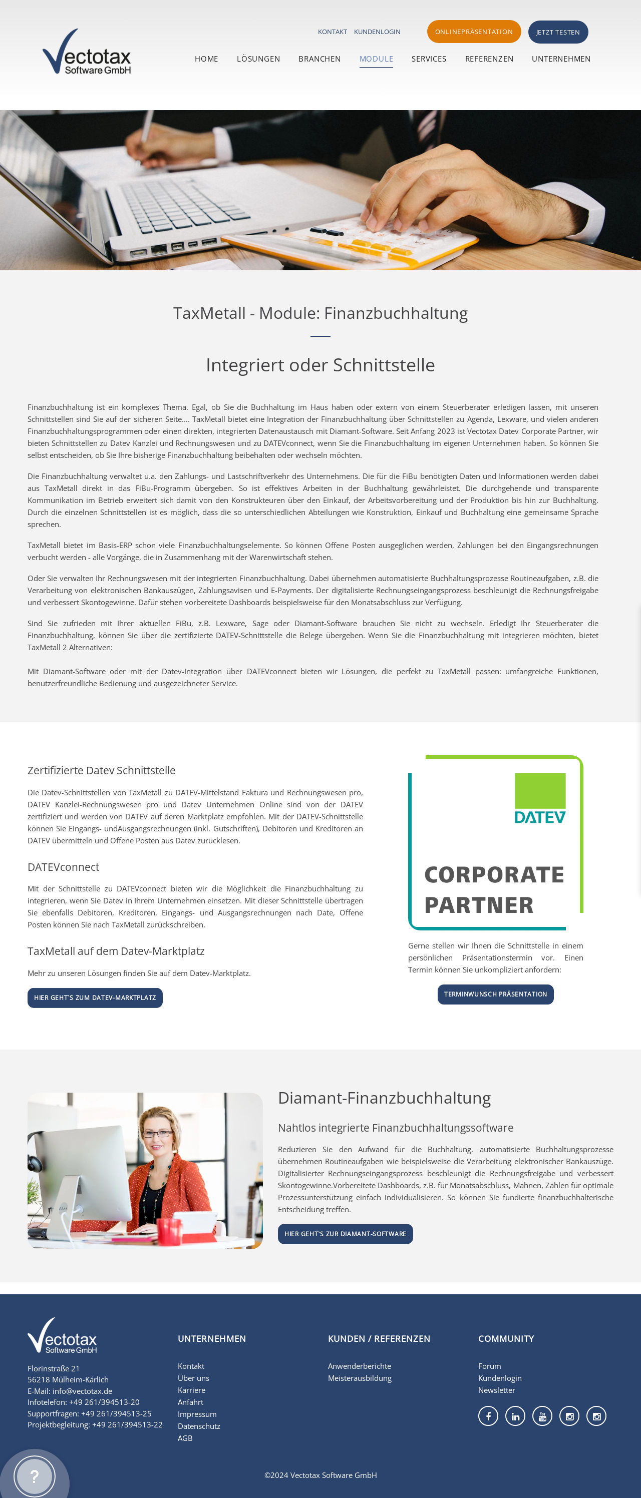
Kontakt (332, 31)
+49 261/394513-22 (127, 1424)
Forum (489, 1366)
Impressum (197, 1414)
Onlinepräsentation (474, 31)
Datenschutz (199, 1426)
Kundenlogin (377, 31)
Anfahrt (190, 1402)
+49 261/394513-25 (116, 1413)
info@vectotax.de (82, 1391)
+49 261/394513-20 (104, 1402)
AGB (185, 1438)
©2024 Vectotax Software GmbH (320, 1475)
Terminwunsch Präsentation (495, 994)
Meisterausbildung (360, 1378)
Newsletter (496, 1390)
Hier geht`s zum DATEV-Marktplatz (95, 997)
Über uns (193, 1378)
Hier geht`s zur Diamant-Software (345, 1234)
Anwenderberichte (359, 1366)
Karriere (191, 1390)
